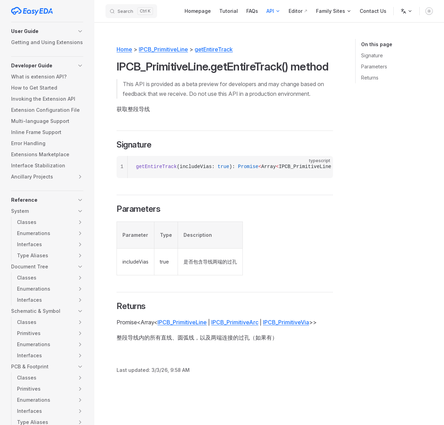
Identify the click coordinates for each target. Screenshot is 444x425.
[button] (47, 31)
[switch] (429, 11)
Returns (369, 78)
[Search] (131, 11)
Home (124, 49)
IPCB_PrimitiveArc (234, 322)
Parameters (374, 66)
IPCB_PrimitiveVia (286, 322)
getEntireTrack (214, 49)
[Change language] (406, 11)
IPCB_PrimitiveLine (163, 49)
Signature (372, 55)
